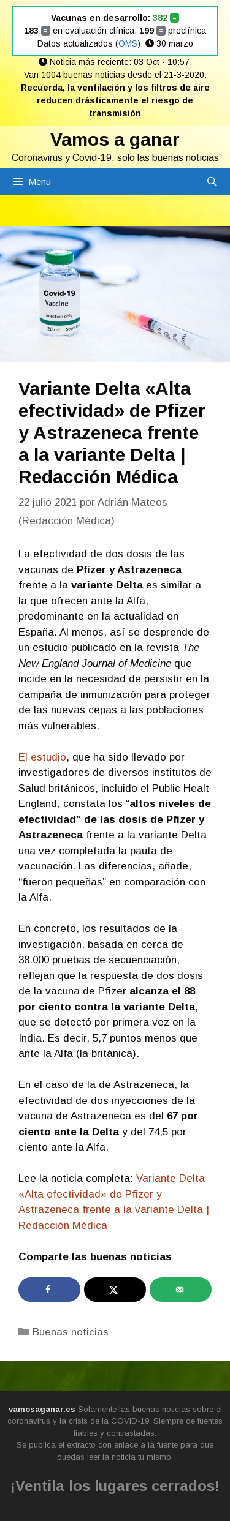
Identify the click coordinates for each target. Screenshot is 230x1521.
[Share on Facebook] (49, 1289)
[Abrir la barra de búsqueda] (212, 181)
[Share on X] (115, 1289)
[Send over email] (181, 1289)
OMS (127, 43)
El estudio (42, 757)
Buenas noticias (71, 1332)
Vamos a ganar (115, 139)
